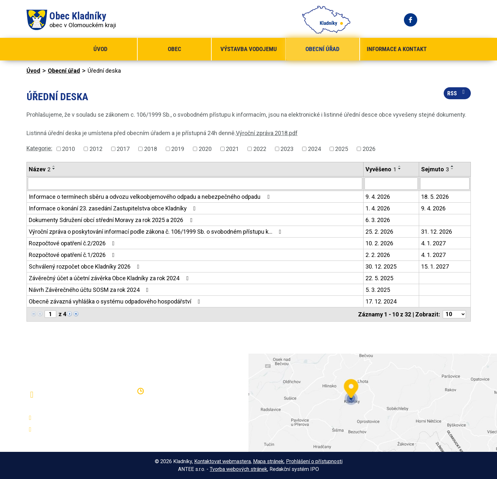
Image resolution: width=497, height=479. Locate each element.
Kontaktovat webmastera (222, 461)
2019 (177, 148)
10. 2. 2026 (379, 243)
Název (39, 169)
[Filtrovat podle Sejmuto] (445, 183)
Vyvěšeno (380, 169)
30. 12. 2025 (381, 266)
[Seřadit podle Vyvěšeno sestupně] (399, 168)
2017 (123, 148)
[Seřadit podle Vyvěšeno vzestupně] (399, 166)
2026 (369, 148)
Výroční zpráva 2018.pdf (267, 133)
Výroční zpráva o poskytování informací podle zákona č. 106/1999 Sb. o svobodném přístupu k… (156, 231)
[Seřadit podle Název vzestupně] (54, 166)
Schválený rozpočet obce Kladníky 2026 (85, 266)
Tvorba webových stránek (238, 469)
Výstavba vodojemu (248, 49)
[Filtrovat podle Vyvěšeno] (391, 183)
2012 (96, 148)
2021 (232, 148)
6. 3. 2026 (377, 220)
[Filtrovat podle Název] (195, 183)
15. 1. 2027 (435, 266)
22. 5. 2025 (379, 278)
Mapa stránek (268, 461)
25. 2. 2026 (379, 231)
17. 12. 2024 (381, 301)
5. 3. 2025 (377, 289)
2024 (314, 148)
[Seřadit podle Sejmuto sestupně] (452, 168)
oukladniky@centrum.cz (67, 429)
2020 (205, 148)
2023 (286, 148)
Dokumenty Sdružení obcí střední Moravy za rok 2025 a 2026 (112, 220)
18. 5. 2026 (435, 196)
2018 (150, 148)
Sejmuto (435, 169)
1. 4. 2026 (377, 208)
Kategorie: (39, 148)
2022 (259, 148)
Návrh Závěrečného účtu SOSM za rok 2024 (90, 289)
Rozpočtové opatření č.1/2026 (73, 254)
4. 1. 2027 (433, 243)
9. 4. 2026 (377, 196)
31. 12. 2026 (436, 231)
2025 (341, 148)
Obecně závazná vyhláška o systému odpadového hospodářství (116, 301)
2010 (68, 148)
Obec (174, 49)
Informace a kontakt (397, 49)
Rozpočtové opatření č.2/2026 (73, 243)
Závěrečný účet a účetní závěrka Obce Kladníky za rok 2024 (110, 278)
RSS (457, 93)
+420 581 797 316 (61, 418)
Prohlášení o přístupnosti (314, 461)
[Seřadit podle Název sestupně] (54, 168)
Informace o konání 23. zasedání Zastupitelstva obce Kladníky (113, 208)
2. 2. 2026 (377, 254)
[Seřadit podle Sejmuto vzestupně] (452, 166)
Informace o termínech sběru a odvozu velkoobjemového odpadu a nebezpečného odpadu (150, 196)
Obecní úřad (322, 49)
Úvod (100, 49)
